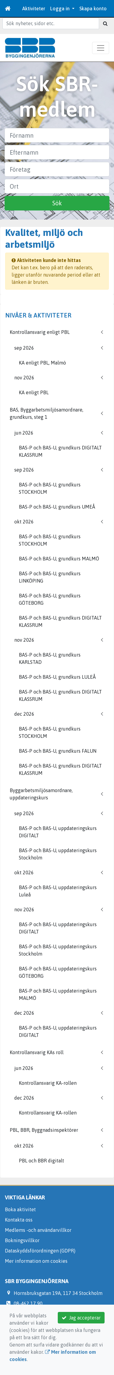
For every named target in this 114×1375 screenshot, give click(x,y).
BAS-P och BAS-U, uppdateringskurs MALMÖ (58, 994)
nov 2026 (24, 377)
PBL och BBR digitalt (41, 1160)
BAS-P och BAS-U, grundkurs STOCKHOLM (50, 488)
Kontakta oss (19, 1219)
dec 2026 (24, 714)
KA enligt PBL (34, 392)
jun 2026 (23, 432)
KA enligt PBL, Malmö (42, 362)
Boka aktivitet (20, 1209)
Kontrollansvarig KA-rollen (48, 1083)
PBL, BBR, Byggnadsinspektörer (44, 1130)
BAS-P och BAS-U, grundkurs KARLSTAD (50, 658)
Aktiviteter (33, 8)
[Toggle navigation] (100, 48)
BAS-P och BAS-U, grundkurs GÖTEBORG (50, 599)
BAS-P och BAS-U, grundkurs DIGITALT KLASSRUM (60, 451)
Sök (57, 203)
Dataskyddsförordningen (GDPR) (40, 1250)
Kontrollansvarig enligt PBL (40, 332)
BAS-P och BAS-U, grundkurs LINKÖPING (50, 577)
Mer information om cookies (36, 1261)
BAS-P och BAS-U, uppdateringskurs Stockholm (58, 854)
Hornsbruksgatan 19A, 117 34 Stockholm (58, 1293)
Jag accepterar (81, 1317)
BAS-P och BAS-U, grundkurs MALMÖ (59, 558)
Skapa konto (93, 8)
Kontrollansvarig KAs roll (37, 1052)
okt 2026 (24, 521)
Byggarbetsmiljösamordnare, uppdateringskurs (41, 794)
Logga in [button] (60, 8)
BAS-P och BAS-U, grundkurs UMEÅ (57, 506)
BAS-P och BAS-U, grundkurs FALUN (57, 751)
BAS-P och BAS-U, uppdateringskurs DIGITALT (58, 831)
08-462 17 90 (28, 1303)
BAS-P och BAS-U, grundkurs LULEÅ (57, 677)
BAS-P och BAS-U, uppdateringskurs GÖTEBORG (58, 972)
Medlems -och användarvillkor (38, 1230)
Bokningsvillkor (22, 1240)
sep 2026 (24, 348)
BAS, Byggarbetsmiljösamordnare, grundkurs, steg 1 (46, 413)
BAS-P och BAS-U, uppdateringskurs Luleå (58, 891)
